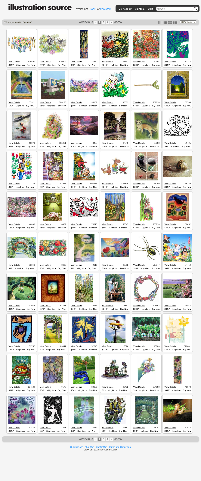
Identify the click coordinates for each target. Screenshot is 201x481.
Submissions (76, 447)
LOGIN (93, 9)
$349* (11, 65)
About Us (89, 447)
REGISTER (105, 9)
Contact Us (101, 447)
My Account (125, 8)
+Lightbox (20, 65)
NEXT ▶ (117, 22)
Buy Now (31, 65)
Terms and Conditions (120, 447)
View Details (14, 62)
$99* (73, 65)
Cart (150, 8)
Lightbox (140, 8)
